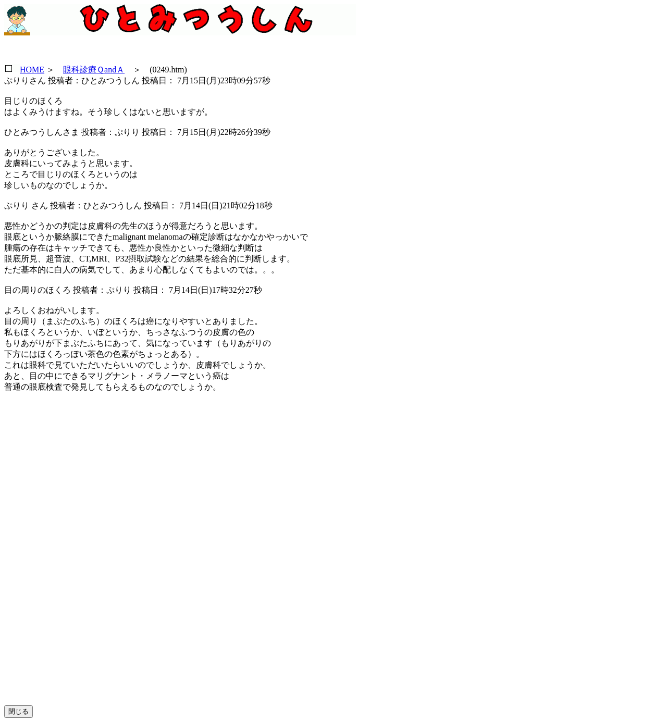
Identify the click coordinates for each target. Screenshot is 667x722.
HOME (32, 69)
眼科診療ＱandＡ (94, 69)
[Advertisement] (76, 557)
